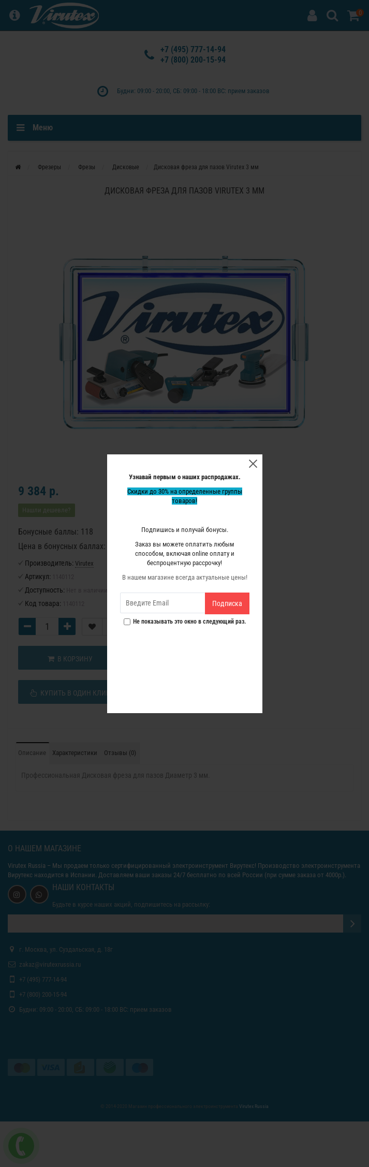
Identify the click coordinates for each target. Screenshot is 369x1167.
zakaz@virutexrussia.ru (50, 964)
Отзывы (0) (120, 753)
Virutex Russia (27, 865)
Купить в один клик (70, 693)
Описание (32, 753)
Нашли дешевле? (46, 510)
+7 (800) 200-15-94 (193, 60)
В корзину (70, 659)
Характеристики (74, 753)
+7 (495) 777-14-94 (193, 49)
